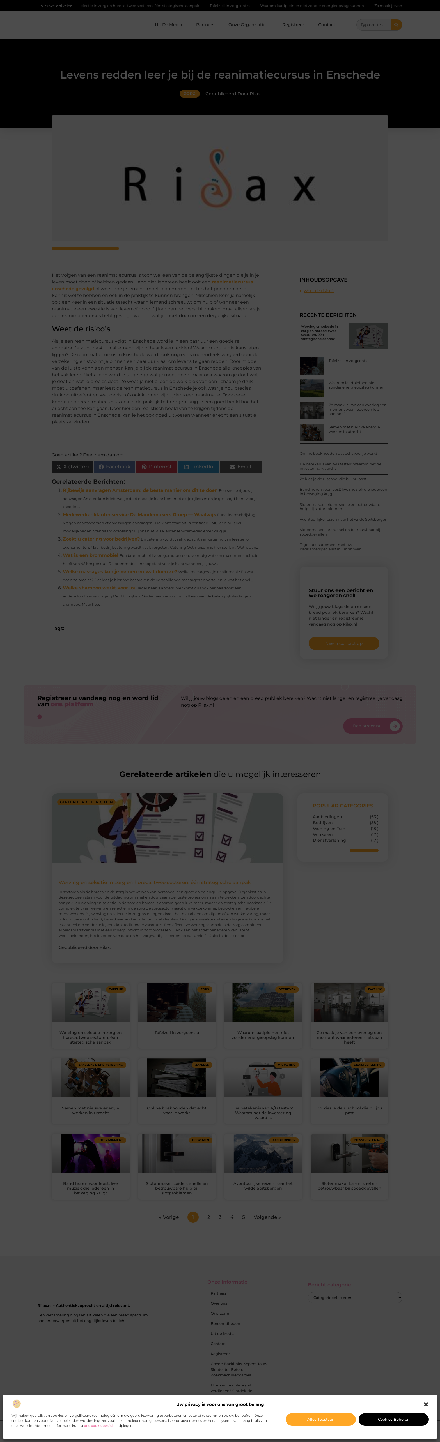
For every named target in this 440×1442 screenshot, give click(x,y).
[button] (426, 1404)
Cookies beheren (394, 1419)
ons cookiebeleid (98, 1425)
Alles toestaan (320, 1419)
